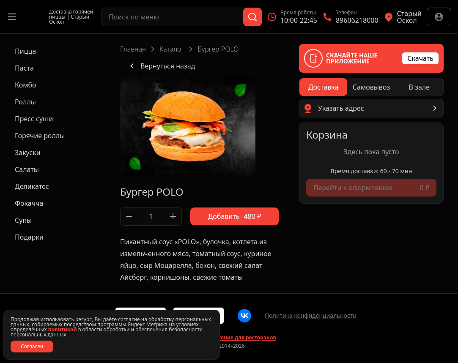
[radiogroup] (371, 87)
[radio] (323, 87)
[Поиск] (252, 17)
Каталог (171, 49)
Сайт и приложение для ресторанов (229, 337)
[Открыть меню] (12, 17)
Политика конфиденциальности (311, 315)
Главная (133, 49)
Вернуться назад (161, 66)
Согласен (32, 346)
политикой (62, 329)
